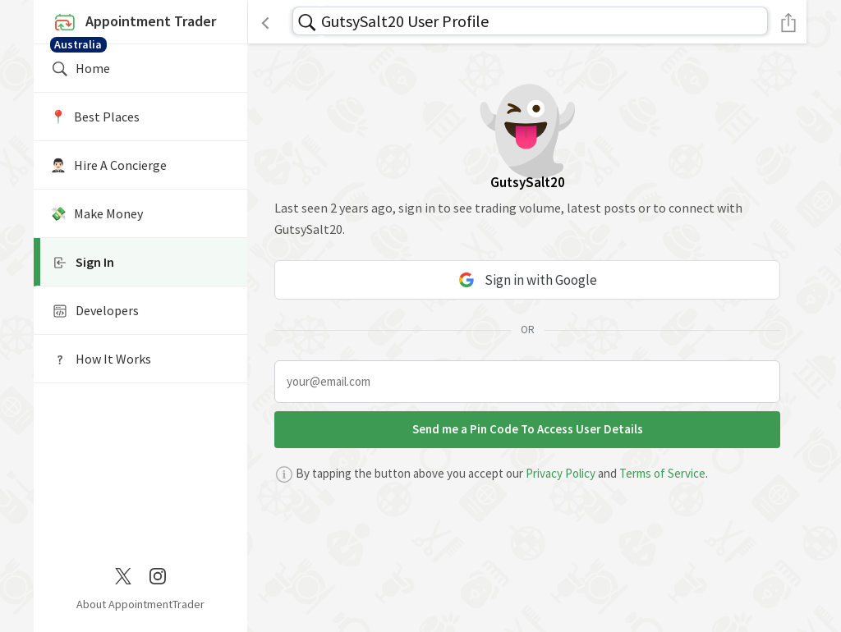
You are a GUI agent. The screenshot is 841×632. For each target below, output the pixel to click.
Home (80, 69)
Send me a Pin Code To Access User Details (527, 429)
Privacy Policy (560, 473)
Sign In (82, 262)
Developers (94, 311)
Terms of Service (662, 473)
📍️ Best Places (95, 116)
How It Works (100, 359)
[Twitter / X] (123, 574)
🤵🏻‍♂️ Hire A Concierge (108, 165)
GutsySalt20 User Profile (405, 21)
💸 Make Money (96, 213)
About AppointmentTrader (140, 604)
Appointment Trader (140, 26)
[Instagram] (157, 574)
